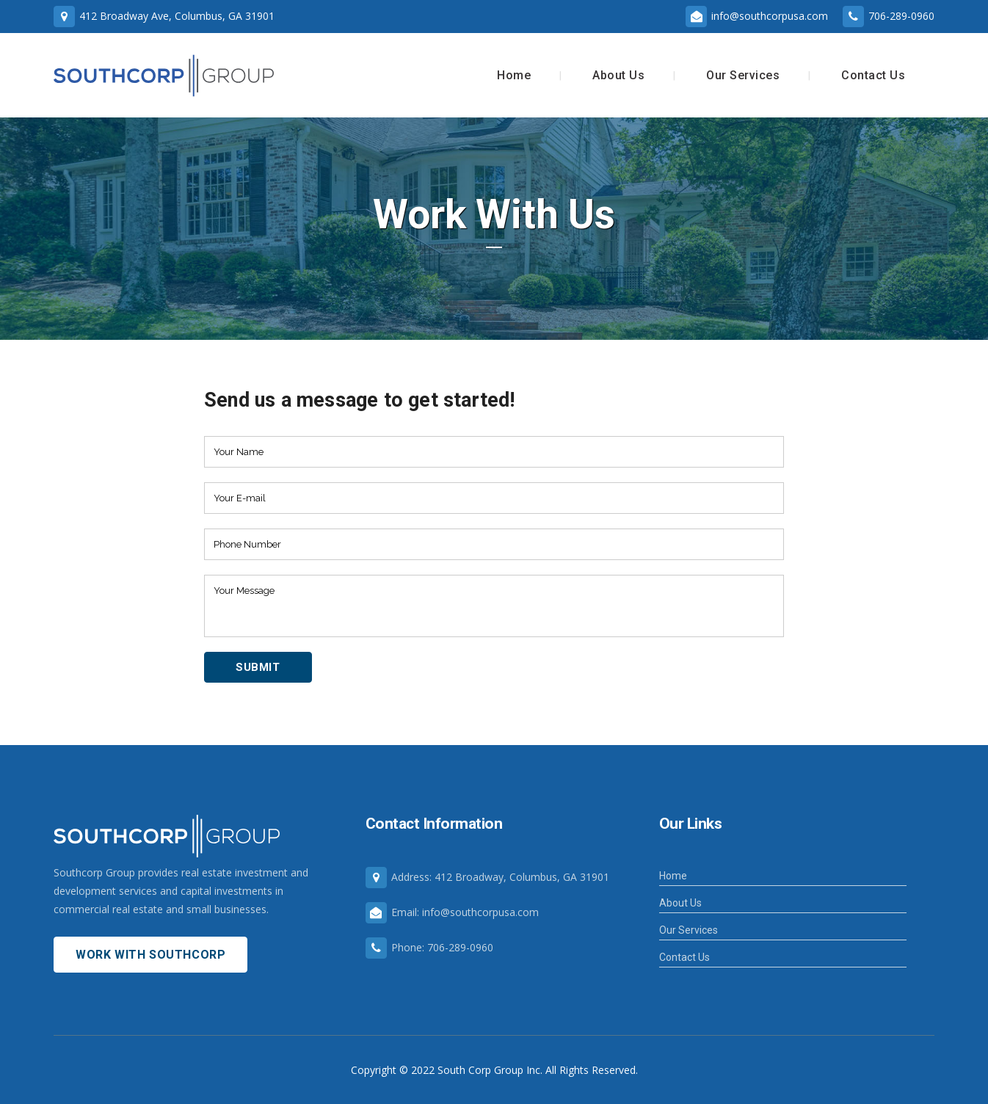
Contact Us (684, 957)
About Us (680, 903)
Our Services (688, 930)
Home (673, 876)
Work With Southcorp (150, 955)
